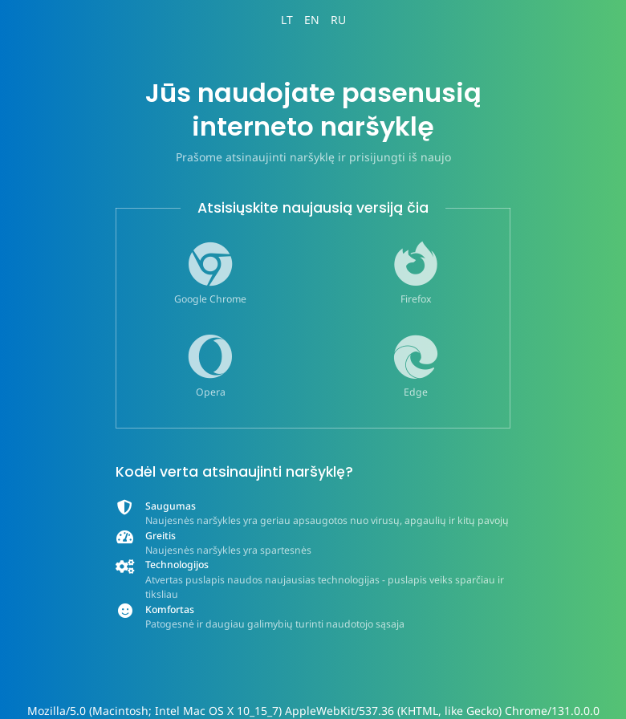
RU (338, 19)
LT (287, 19)
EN (311, 19)
